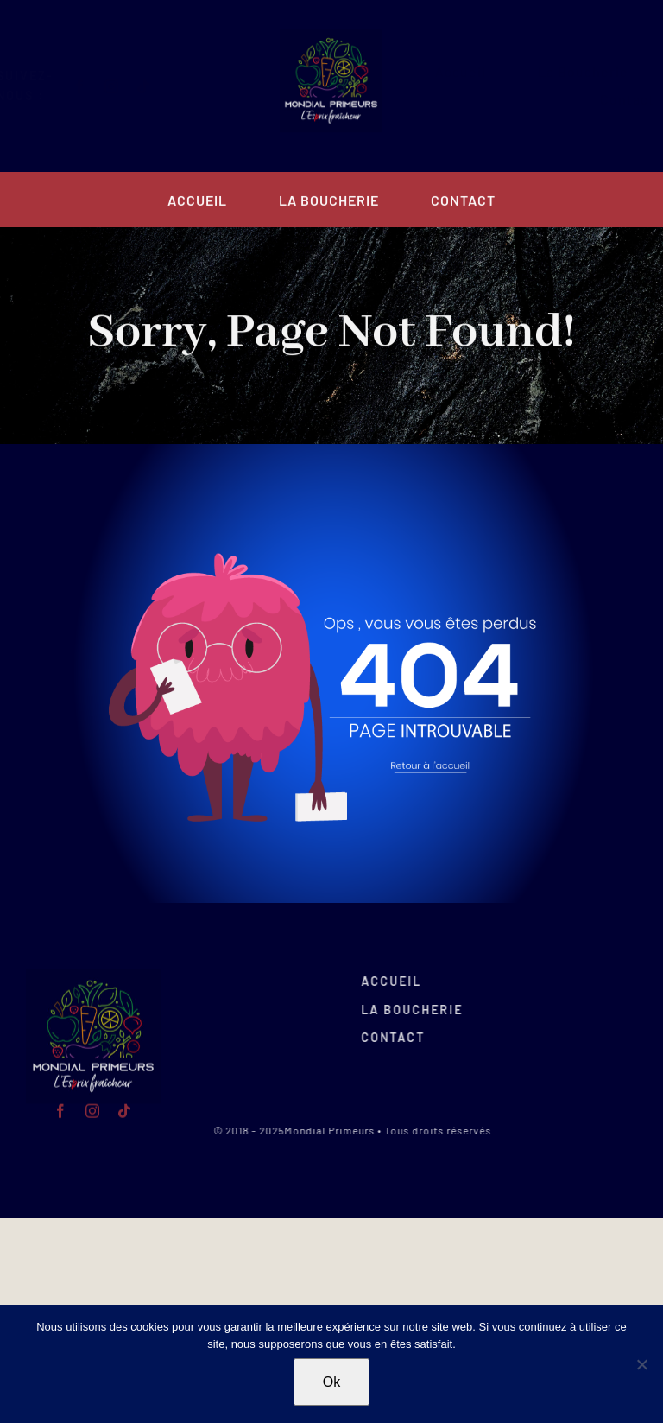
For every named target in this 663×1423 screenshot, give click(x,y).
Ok (331, 1382)
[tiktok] (158, 86)
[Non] (641, 1364)
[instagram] (126, 86)
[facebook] (94, 86)
